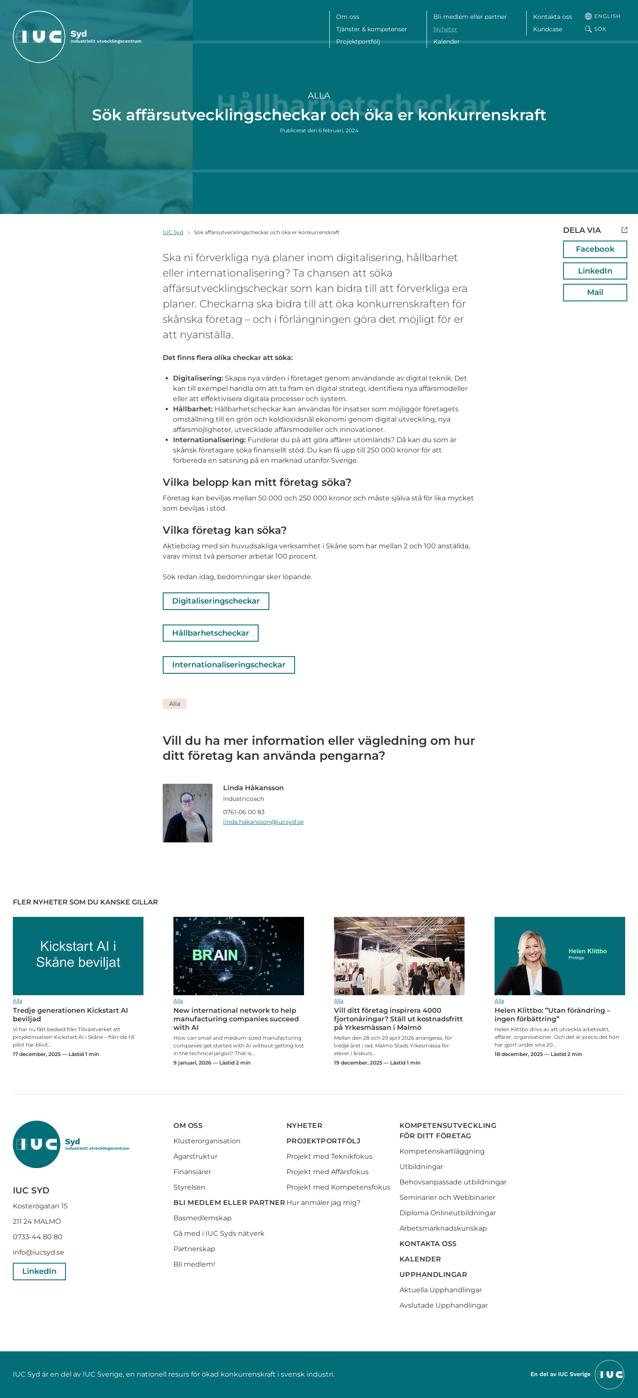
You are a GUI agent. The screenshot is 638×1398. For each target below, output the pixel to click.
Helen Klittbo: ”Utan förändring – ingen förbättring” (560, 956)
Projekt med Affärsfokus (327, 1172)
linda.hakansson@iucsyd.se (263, 822)
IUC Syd (173, 232)
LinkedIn (595, 271)
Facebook (595, 249)
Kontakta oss (552, 17)
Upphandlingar (433, 1274)
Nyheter (445, 29)
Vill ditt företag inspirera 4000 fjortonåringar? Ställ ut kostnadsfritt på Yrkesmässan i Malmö (399, 956)
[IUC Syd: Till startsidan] (77, 37)
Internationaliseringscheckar (229, 664)
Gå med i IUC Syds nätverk (219, 1233)
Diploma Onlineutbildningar (447, 1213)
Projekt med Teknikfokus (329, 1156)
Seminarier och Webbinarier (447, 1197)
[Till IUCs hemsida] (578, 1374)
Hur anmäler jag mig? (323, 1203)
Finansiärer (192, 1172)
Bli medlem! (194, 1264)
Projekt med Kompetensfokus (338, 1187)
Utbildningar (421, 1167)
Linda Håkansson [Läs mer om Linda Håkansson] (253, 788)
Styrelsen (189, 1187)
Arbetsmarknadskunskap (443, 1228)
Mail (595, 292)
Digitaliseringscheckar (216, 601)
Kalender (446, 41)
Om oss (347, 17)
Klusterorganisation (207, 1141)
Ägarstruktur (195, 1156)
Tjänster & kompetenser (371, 29)
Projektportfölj (358, 41)
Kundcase (547, 29)
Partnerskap (194, 1249)
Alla (319, 95)
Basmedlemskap (202, 1218)
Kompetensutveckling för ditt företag (448, 1130)
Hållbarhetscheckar (210, 633)
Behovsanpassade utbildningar (453, 1182)
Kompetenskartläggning (442, 1151)
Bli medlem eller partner (470, 17)
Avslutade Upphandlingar (443, 1305)
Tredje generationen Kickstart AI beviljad (78, 956)
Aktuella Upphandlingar (440, 1290)
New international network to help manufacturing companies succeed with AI (238, 956)
